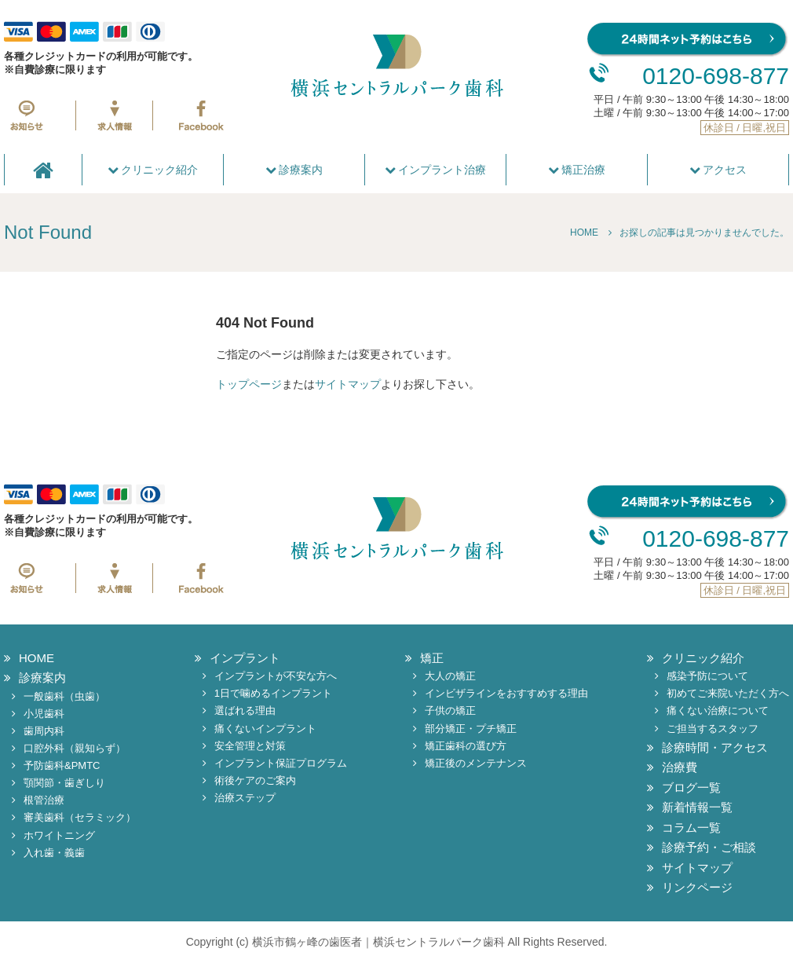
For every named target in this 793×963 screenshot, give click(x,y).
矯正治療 (577, 169)
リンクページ (697, 887)
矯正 (432, 658)
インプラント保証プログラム (280, 763)
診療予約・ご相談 (709, 847)
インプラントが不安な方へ (275, 676)
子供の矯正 (450, 710)
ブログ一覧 (691, 787)
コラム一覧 (691, 827)
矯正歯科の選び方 (465, 746)
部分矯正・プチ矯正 (471, 728)
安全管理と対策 (250, 746)
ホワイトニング (59, 835)
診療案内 (294, 169)
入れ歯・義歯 (54, 853)
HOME (36, 658)
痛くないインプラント (265, 728)
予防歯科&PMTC (62, 765)
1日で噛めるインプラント (273, 693)
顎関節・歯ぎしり (64, 783)
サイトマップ (348, 384)
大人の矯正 (450, 676)
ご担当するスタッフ (712, 728)
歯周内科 (44, 731)
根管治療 (44, 800)
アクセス (718, 169)
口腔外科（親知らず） (75, 748)
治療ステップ (245, 798)
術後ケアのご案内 (255, 780)
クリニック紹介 (153, 169)
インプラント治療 (436, 169)
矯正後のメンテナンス (476, 763)
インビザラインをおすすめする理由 (506, 693)
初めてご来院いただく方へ (728, 693)
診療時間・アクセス (715, 747)
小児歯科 (44, 714)
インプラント (245, 658)
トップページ (249, 384)
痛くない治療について (718, 710)
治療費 (679, 767)
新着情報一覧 (697, 807)
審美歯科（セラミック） (80, 817)
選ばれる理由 (245, 710)
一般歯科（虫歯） (64, 696)
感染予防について (707, 676)
